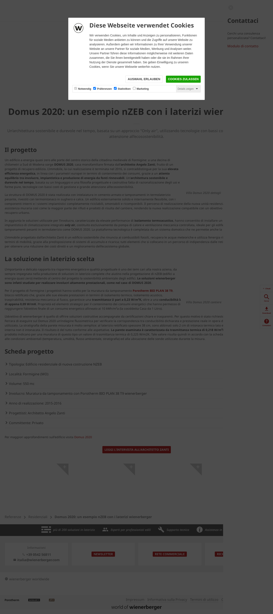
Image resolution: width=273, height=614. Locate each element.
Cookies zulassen (183, 79)
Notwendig (84, 89)
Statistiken (124, 89)
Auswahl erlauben (144, 79)
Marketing (143, 89)
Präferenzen (104, 89)
